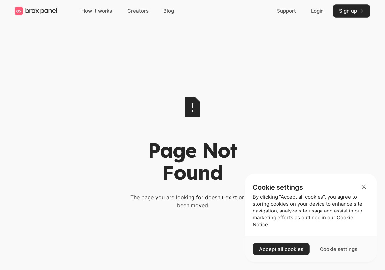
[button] (363, 186)
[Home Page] (36, 10)
